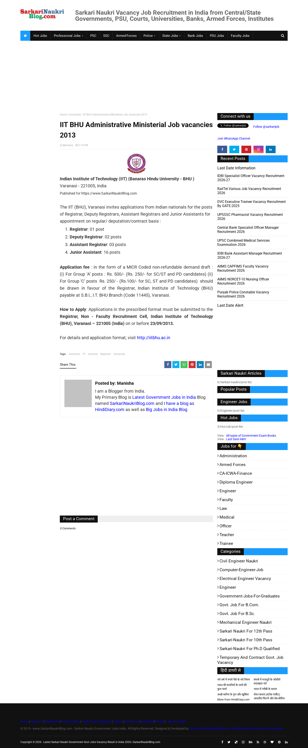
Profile (159, 721)
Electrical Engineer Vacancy (245, 578)
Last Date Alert (236, 439)
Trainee (226, 543)
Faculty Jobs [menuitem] (240, 36)
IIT (84, 354)
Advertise (147, 721)
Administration (233, 455)
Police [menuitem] (148, 36)
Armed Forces (232, 464)
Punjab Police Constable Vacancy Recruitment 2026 (243, 294)
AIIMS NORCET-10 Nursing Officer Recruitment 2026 (243, 281)
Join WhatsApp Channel (233, 138)
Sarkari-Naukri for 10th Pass (245, 639)
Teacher (226, 534)
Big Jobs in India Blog (166, 409)
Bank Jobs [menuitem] (195, 36)
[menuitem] (25, 36)
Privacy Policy (70, 721)
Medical (226, 517)
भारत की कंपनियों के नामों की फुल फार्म (232, 687)
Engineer (227, 490)
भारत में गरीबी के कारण (265, 689)
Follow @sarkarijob (266, 126)
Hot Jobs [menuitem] (40, 36)
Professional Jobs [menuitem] (67, 36)
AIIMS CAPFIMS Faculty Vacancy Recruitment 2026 (243, 268)
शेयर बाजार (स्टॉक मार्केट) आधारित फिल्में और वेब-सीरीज (269, 696)
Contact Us (132, 721)
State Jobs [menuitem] (170, 36)
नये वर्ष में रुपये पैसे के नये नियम (233, 679)
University (75, 114)
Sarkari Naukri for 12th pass (245, 631)
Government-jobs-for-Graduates (249, 596)
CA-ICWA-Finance (235, 473)
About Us (36, 721)
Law (223, 508)
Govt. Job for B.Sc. (237, 613)
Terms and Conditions (96, 721)
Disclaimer (52, 721)
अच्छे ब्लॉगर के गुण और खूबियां (233, 694)
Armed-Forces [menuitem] (126, 36)
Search (118, 721)
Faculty (226, 499)
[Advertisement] (151, 75)
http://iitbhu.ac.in (153, 337)
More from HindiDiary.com (233, 699)
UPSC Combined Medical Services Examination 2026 (243, 242)
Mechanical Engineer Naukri (245, 622)
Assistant (74, 354)
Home (63, 114)
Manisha (68, 145)
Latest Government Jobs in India (164, 397)
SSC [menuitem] (106, 36)
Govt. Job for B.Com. (239, 604)
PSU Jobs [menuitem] (217, 36)
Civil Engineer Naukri (238, 561)
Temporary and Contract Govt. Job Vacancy (250, 660)
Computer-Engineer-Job (241, 569)
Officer (225, 525)
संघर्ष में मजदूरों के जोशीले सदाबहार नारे (267, 681)
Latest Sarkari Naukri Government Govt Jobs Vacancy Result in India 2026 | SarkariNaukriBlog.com (101, 742)
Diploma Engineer (236, 482)
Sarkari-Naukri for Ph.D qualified (249, 648)
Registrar (105, 354)
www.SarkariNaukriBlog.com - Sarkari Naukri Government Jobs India (236, 728)
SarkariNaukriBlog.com (132, 403)
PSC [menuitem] (93, 36)
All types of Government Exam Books (251, 435)
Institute (93, 354)
